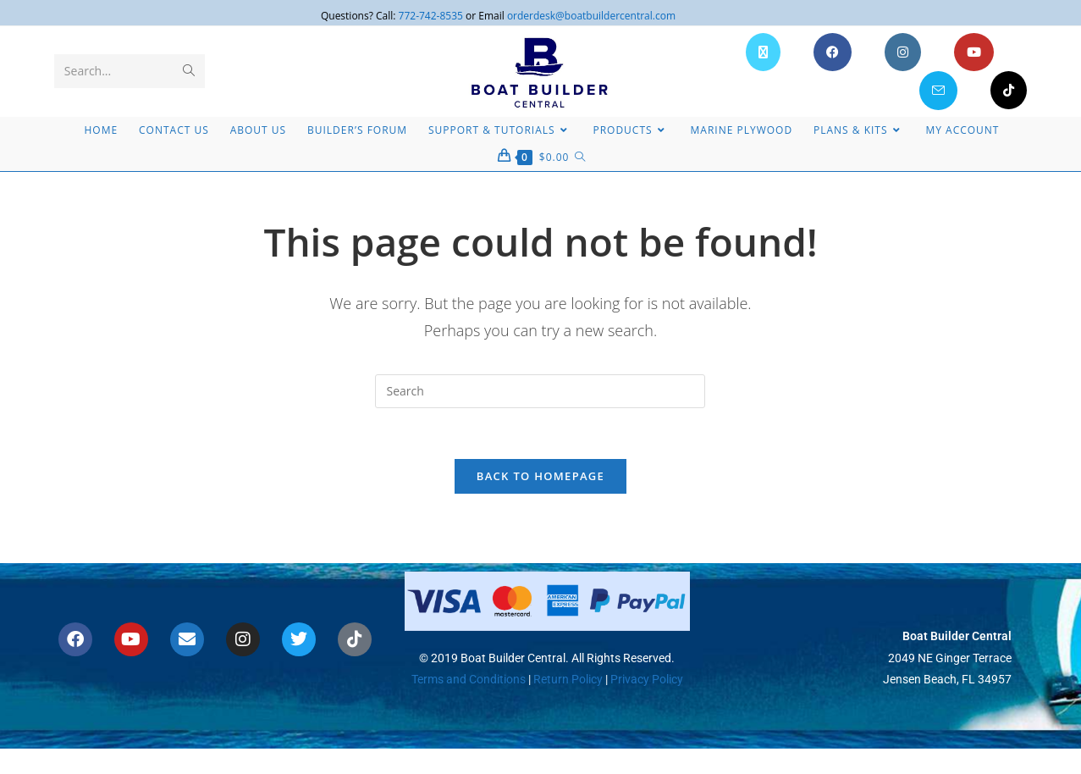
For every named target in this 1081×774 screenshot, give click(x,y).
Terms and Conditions (468, 679)
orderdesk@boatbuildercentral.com (591, 15)
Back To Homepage (540, 476)
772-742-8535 (431, 15)
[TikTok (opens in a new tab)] (1008, 90)
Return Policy (567, 679)
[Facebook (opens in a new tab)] (833, 52)
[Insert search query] (540, 391)
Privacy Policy (646, 679)
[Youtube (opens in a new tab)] (974, 52)
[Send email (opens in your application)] (938, 90)
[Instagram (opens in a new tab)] (903, 52)
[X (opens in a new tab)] (763, 52)
